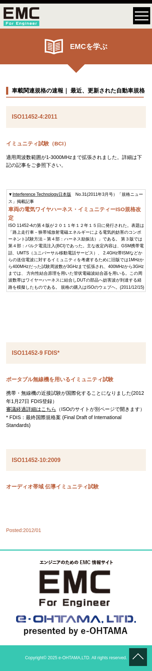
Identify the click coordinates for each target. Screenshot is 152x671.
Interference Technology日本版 (42, 194)
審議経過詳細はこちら (31, 409)
